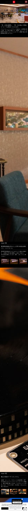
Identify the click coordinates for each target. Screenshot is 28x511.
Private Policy (23, 505)
